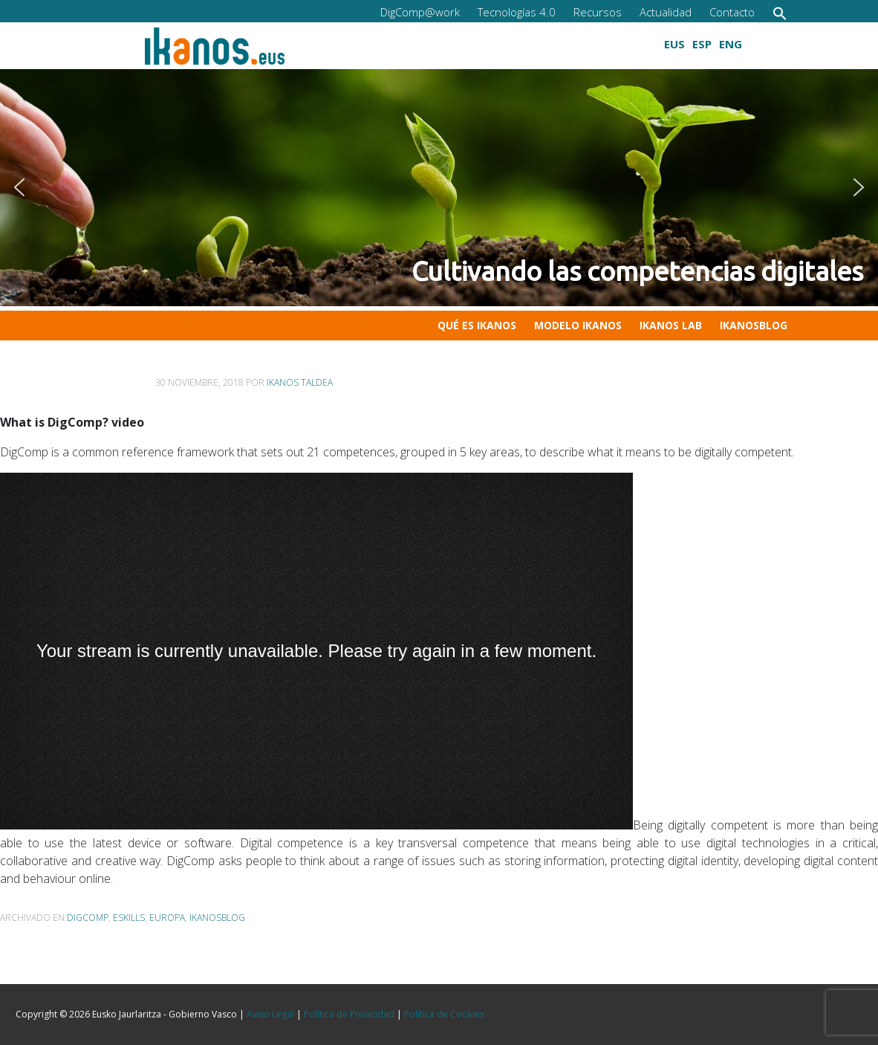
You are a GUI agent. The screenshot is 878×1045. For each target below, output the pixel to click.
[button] (780, 13)
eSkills (129, 917)
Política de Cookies (444, 1014)
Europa (167, 917)
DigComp (87, 917)
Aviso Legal (270, 1014)
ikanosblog (217, 917)
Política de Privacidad (349, 1014)
